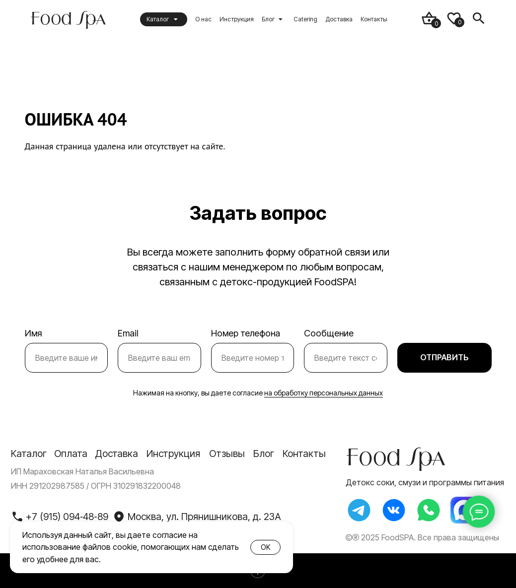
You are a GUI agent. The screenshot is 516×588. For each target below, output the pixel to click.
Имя (33, 333)
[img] (68, 19)
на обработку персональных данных (323, 393)
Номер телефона (245, 333)
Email (128, 333)
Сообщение (329, 333)
